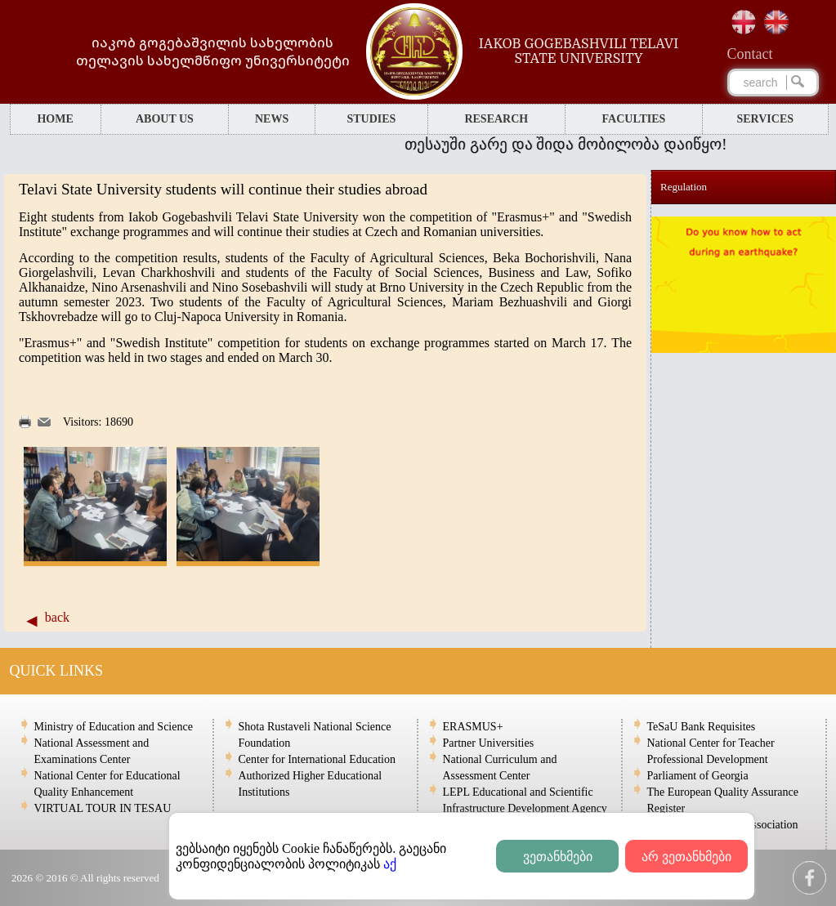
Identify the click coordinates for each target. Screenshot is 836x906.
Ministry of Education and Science (113, 727)
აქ (389, 864)
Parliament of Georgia (698, 776)
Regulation (683, 187)
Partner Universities (488, 743)
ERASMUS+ (473, 727)
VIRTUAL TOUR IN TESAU (103, 808)
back (57, 617)
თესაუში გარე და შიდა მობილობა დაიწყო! (588, 144)
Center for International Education (317, 759)
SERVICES (765, 119)
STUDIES (371, 119)
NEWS (271, 119)
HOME (55, 119)
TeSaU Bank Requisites (701, 727)
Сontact (750, 54)
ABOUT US (165, 119)
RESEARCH (496, 119)
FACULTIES (634, 119)
